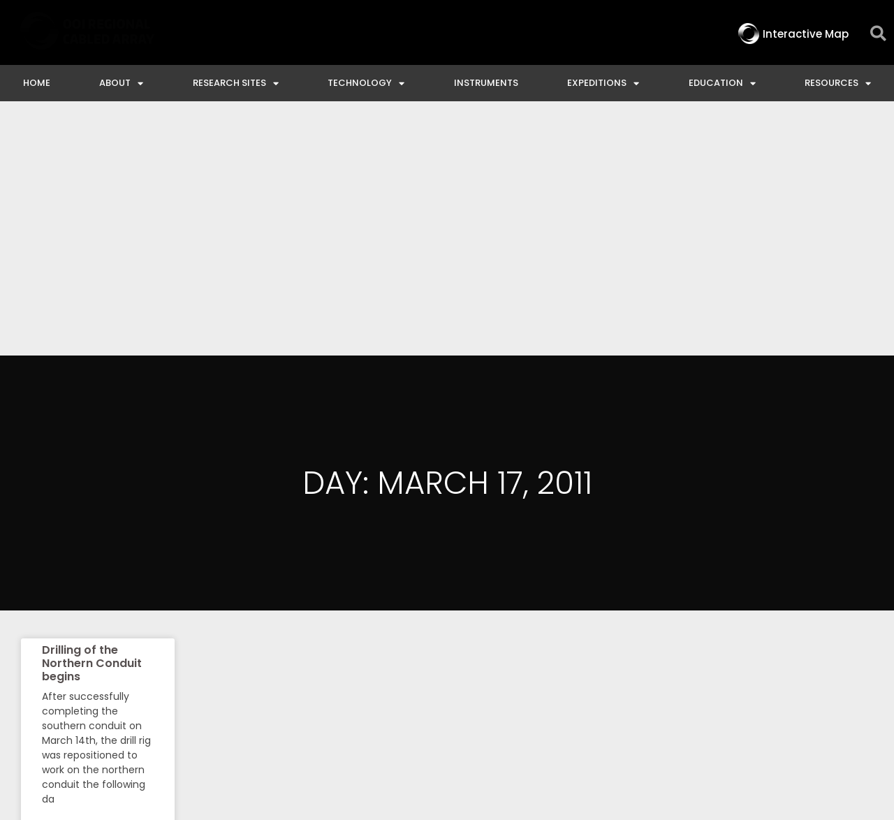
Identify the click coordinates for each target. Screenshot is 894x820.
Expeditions (603, 83)
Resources (838, 83)
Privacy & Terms (819, 697)
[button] (878, 34)
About (121, 83)
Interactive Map (306, 697)
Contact (403, 697)
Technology (366, 83)
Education (722, 83)
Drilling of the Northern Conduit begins (92, 409)
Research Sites (236, 83)
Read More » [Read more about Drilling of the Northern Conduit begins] (68, 580)
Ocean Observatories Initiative (543, 697)
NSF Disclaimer (701, 697)
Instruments (486, 82)
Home (36, 82)
